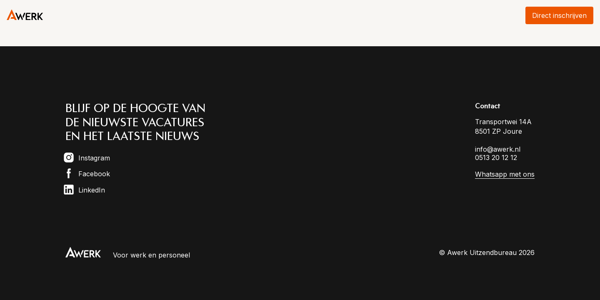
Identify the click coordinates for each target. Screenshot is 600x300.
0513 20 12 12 (496, 157)
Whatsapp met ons (505, 174)
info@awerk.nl (497, 149)
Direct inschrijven (559, 15)
